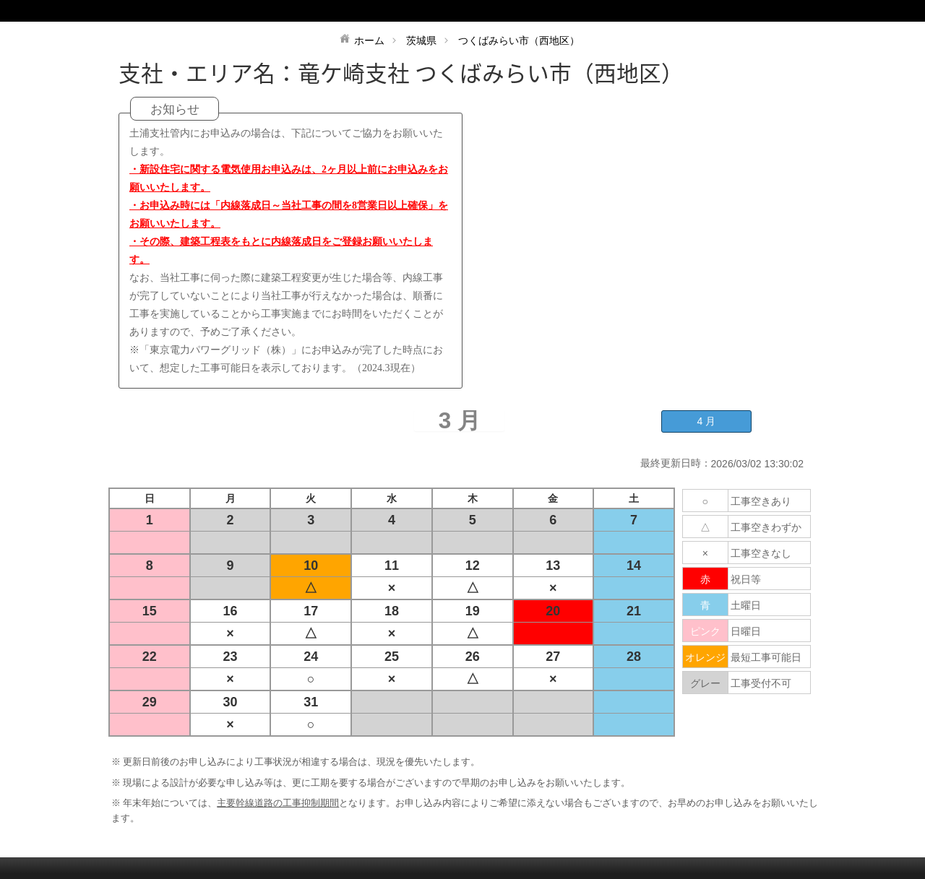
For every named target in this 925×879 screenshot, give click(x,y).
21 (634, 611)
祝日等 (746, 579)
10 (311, 565)
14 (634, 565)
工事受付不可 (761, 683)
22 (149, 656)
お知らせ (174, 109)
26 (472, 656)
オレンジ (705, 657)
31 (311, 702)
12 (472, 565)
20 (553, 611)
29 (149, 702)
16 (230, 611)
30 (230, 702)
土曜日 (746, 605)
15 (149, 611)
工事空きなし (761, 553)
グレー (705, 683)
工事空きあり (761, 501)
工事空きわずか (766, 527)
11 (391, 565)
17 (311, 611)
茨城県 (421, 40)
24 (311, 656)
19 (472, 611)
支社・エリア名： (208, 72)
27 (553, 656)
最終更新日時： (675, 463)
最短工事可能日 (766, 657)
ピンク (705, 631)
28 (634, 656)
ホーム (369, 40)
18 (391, 611)
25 (391, 656)
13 (553, 565)
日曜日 (746, 631)
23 (230, 656)
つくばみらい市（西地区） (519, 40)
